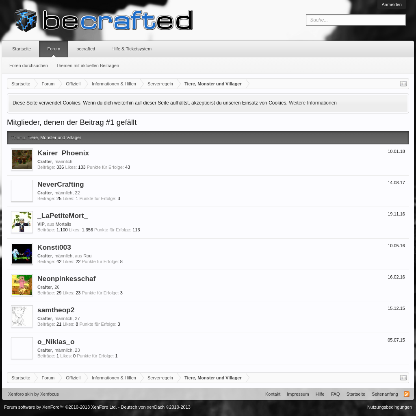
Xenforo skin (20, 394)
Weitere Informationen (313, 103)
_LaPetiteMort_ (62, 215)
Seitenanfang (385, 394)
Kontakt (272, 394)
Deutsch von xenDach (156, 407)
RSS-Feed (406, 394)
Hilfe (320, 394)
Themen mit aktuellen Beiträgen (87, 65)
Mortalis (64, 224)
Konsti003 (54, 247)
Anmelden (391, 4)
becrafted (85, 48)
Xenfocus (49, 394)
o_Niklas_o (56, 342)
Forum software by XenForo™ (60, 407)
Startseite (21, 48)
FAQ (335, 394)
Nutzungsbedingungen (389, 407)
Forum (53, 48)
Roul (88, 255)
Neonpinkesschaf (66, 278)
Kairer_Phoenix (63, 153)
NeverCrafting (60, 184)
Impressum (298, 394)
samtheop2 (55, 310)
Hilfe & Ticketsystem (131, 48)
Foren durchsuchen (28, 65)
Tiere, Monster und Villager (54, 137)
